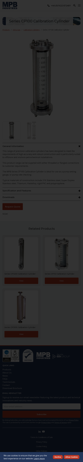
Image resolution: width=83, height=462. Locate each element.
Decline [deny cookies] (58, 457)
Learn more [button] (39, 458)
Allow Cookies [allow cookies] (71, 457)
